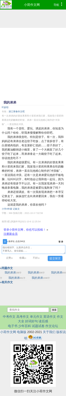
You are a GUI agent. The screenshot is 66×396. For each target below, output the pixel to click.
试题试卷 (38, 326)
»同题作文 (6, 268)
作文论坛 (51, 326)
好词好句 (31, 321)
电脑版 (21, 332)
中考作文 (9, 316)
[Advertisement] (33, 64)
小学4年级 (7, 209)
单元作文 (36, 316)
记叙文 (16, 209)
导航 (59, 4)
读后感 (43, 321)
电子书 (13, 326)
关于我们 (49, 332)
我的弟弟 (13, 272)
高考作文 (22, 316)
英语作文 (49, 316)
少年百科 (24, 326)
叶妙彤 (5, 107)
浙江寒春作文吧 (17, 111)
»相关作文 (6, 282)
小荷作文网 (32, 5)
